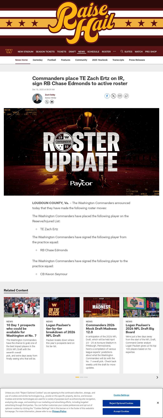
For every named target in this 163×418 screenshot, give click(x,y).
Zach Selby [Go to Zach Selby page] (50, 95)
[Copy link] (126, 96)
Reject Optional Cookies (121, 403)
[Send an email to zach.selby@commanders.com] (52, 102)
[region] (81, 403)
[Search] (122, 51)
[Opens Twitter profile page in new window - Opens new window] (47, 102)
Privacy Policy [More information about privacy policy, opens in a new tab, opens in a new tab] (59, 411)
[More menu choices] (114, 51)
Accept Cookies (121, 411)
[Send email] (119, 97)
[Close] (157, 402)
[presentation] (158, 377)
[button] (77, 377)
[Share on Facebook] (107, 97)
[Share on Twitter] (113, 97)
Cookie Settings (121, 395)
